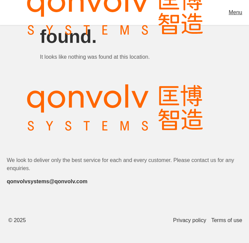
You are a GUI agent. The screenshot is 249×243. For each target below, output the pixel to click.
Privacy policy (189, 220)
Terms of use (226, 220)
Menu (235, 12)
